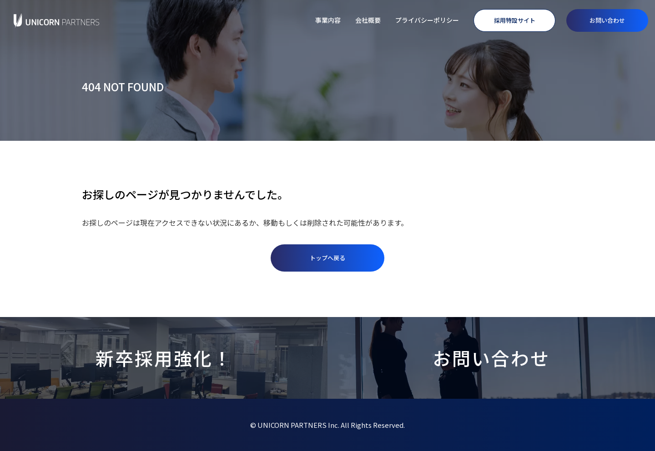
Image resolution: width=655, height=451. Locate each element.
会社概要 (368, 20)
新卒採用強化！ (164, 358)
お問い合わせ (607, 20)
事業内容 (328, 20)
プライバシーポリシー (427, 20)
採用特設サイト (514, 20)
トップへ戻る (327, 257)
